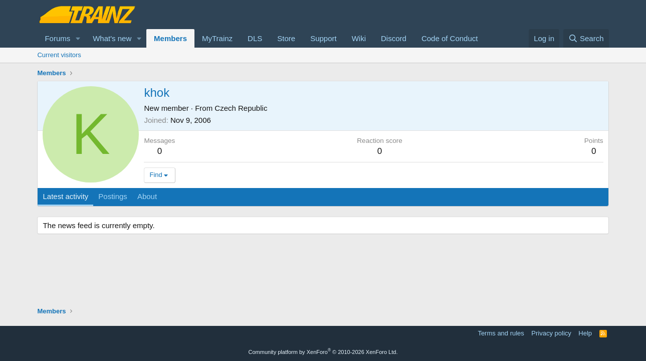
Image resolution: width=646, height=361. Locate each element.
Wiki (359, 38)
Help (585, 333)
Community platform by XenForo (323, 352)
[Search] (586, 38)
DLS (255, 38)
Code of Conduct (449, 38)
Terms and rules (501, 333)
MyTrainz (217, 38)
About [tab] (147, 196)
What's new (112, 38)
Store (286, 38)
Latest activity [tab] (65, 196)
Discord (393, 38)
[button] (78, 38)
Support (323, 38)
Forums (57, 38)
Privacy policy (551, 333)
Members (170, 38)
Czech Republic (240, 108)
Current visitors (59, 55)
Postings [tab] (112, 196)
